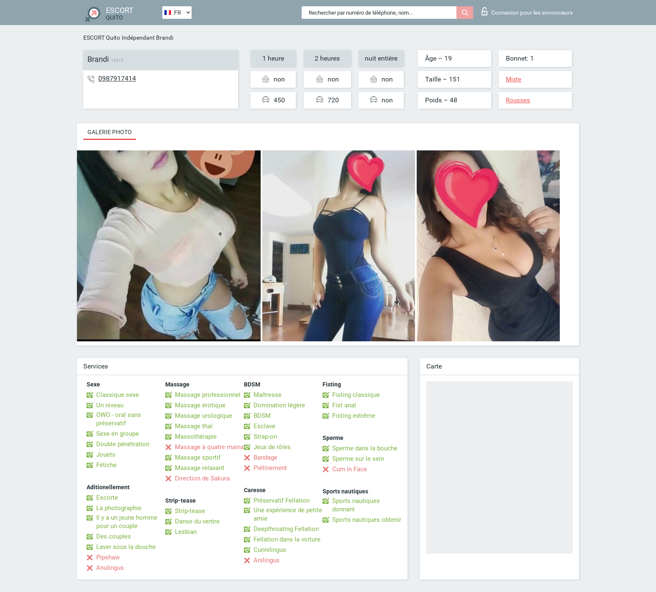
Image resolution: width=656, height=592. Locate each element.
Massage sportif (197, 457)
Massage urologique (203, 415)
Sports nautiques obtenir (366, 519)
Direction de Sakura (202, 478)
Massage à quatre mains (209, 447)
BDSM (262, 415)
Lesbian (186, 532)
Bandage (265, 457)
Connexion (527, 11)
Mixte (513, 79)
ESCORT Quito (101, 37)
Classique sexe (117, 395)
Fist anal (344, 405)
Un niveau (109, 405)
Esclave (264, 426)
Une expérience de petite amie (288, 514)
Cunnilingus (270, 550)
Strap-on (265, 436)
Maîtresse (268, 395)
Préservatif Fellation (282, 500)
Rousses (518, 100)
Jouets (105, 454)
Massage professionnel (208, 395)
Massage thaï (194, 426)
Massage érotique (200, 405)
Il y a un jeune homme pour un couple (126, 522)
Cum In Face (349, 469)
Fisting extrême (353, 415)
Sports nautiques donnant (356, 505)
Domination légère (279, 405)
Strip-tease (190, 511)
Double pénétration (122, 444)
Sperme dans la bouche (364, 448)
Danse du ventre (197, 521)
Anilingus (266, 560)
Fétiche (106, 465)
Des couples (113, 536)
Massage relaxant (199, 468)
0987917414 (117, 78)
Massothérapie (196, 436)
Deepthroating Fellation (286, 529)
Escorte (107, 497)
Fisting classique (356, 395)
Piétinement (270, 468)
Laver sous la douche (126, 547)
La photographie (118, 508)
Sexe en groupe (117, 433)
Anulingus (110, 568)
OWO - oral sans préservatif (118, 419)
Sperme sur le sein (358, 458)
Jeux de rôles (272, 447)
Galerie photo (109, 132)
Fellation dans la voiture (287, 539)
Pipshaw (108, 557)
